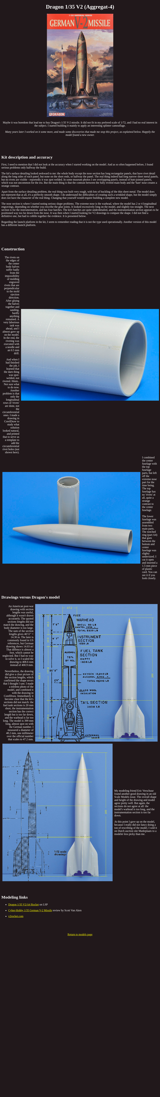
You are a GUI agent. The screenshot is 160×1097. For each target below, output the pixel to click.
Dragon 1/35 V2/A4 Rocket (23, 904)
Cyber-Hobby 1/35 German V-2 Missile (30, 910)
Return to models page (80, 934)
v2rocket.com (15, 916)
